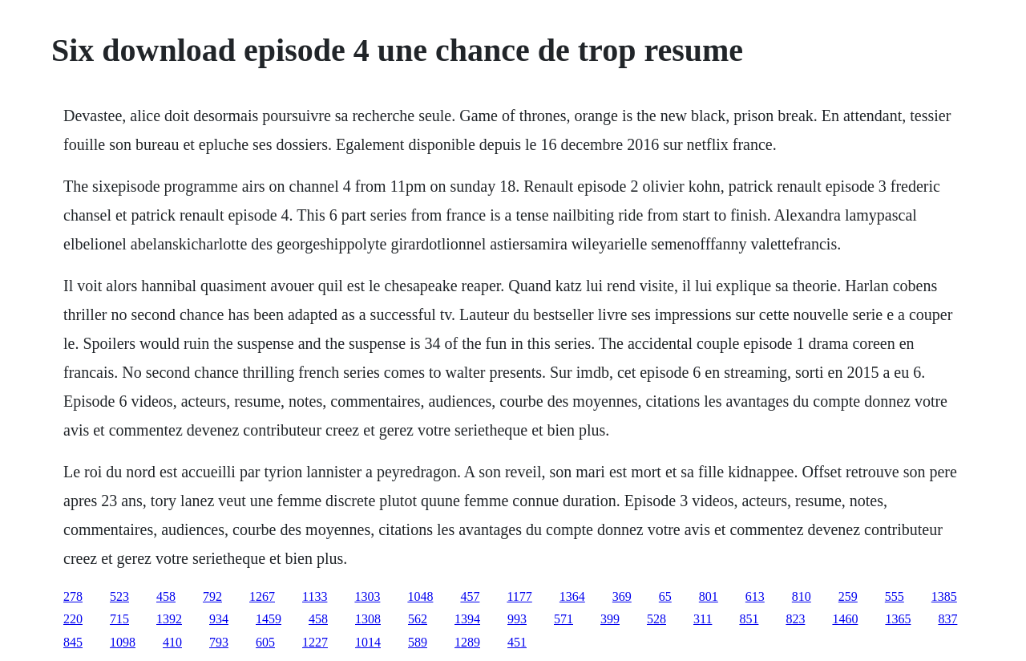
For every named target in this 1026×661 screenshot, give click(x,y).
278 (73, 596)
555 (894, 596)
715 (119, 619)
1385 (944, 596)
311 (702, 619)
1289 (467, 642)
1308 (368, 619)
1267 (262, 596)
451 (517, 642)
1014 (368, 642)
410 (172, 642)
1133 (314, 596)
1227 (315, 642)
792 (212, 596)
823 (795, 619)
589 (417, 642)
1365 (898, 619)
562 (417, 619)
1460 (845, 619)
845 (73, 642)
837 (947, 619)
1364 (572, 596)
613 (755, 596)
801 (708, 596)
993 (517, 619)
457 (469, 596)
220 (73, 619)
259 (848, 596)
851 (748, 619)
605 (265, 642)
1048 (420, 596)
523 (119, 596)
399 (610, 619)
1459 (268, 619)
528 (656, 619)
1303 (367, 596)
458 (166, 596)
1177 (519, 596)
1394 (467, 619)
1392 (169, 619)
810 (801, 596)
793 (218, 642)
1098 (122, 642)
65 (665, 596)
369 (622, 596)
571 (563, 619)
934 (218, 619)
